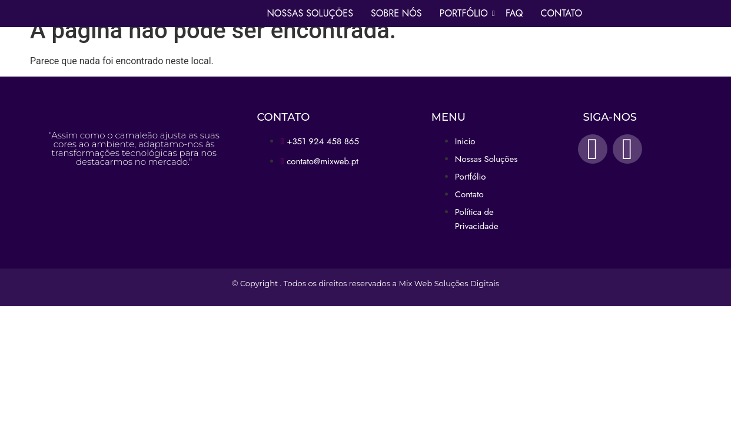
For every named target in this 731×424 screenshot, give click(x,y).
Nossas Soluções (310, 13)
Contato (561, 13)
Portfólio (465, 13)
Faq (514, 13)
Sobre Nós (396, 13)
